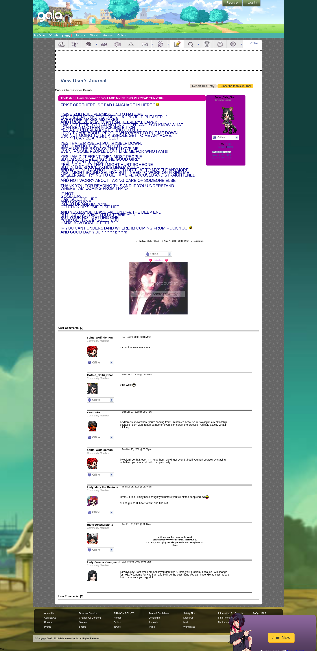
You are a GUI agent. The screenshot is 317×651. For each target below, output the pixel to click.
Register (232, 3)
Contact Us (50, 617)
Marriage (220, 44)
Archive (221, 147)
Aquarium (118, 44)
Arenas (118, 617)
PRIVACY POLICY (124, 613)
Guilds (117, 622)
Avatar (75, 44)
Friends (161, 44)
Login (252, 3)
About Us (49, 613)
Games (108, 35)
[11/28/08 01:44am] (221, 152)
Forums (80, 35)
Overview (61, 44)
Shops (67, 35)
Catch (122, 35)
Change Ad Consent (90, 617)
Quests (190, 44)
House (88, 44)
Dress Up (188, 617)
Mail (144, 44)
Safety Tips (189, 613)
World (94, 35)
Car (104, 44)
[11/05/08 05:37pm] (221, 157)
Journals (153, 622)
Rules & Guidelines (159, 613)
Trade (152, 626)
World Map (189, 626)
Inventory (131, 44)
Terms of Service (88, 613)
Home (230, 147)
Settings (233, 44)
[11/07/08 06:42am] (221, 155)
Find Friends (225, 617)
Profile (254, 43)
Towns (117, 626)
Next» (229, 144)
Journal (177, 44)
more (96, 44)
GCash (53, 35)
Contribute (154, 617)
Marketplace (224, 622)
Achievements (206, 44)
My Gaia (39, 35)
